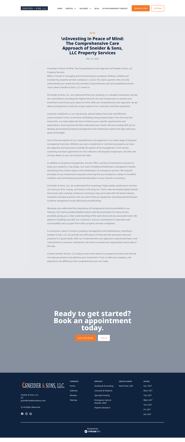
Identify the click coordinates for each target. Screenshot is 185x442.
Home (59, 10)
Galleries (74, 395)
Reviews (73, 399)
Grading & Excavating (103, 390)
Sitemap (73, 404)
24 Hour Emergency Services (114, 10)
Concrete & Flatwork (103, 395)
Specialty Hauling (102, 399)
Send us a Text (140, 10)
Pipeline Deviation (102, 412)
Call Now (158, 10)
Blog (97, 10)
